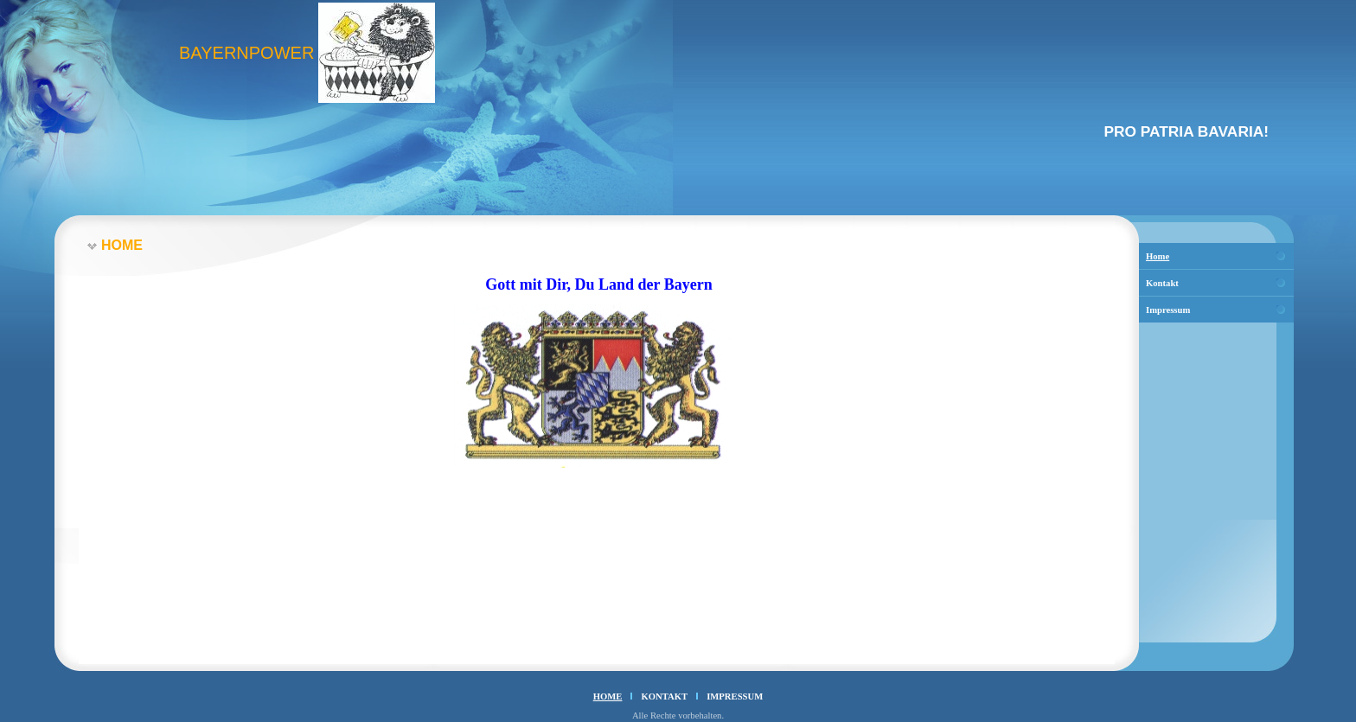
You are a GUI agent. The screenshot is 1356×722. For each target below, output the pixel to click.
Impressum (1168, 310)
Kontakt (1162, 283)
